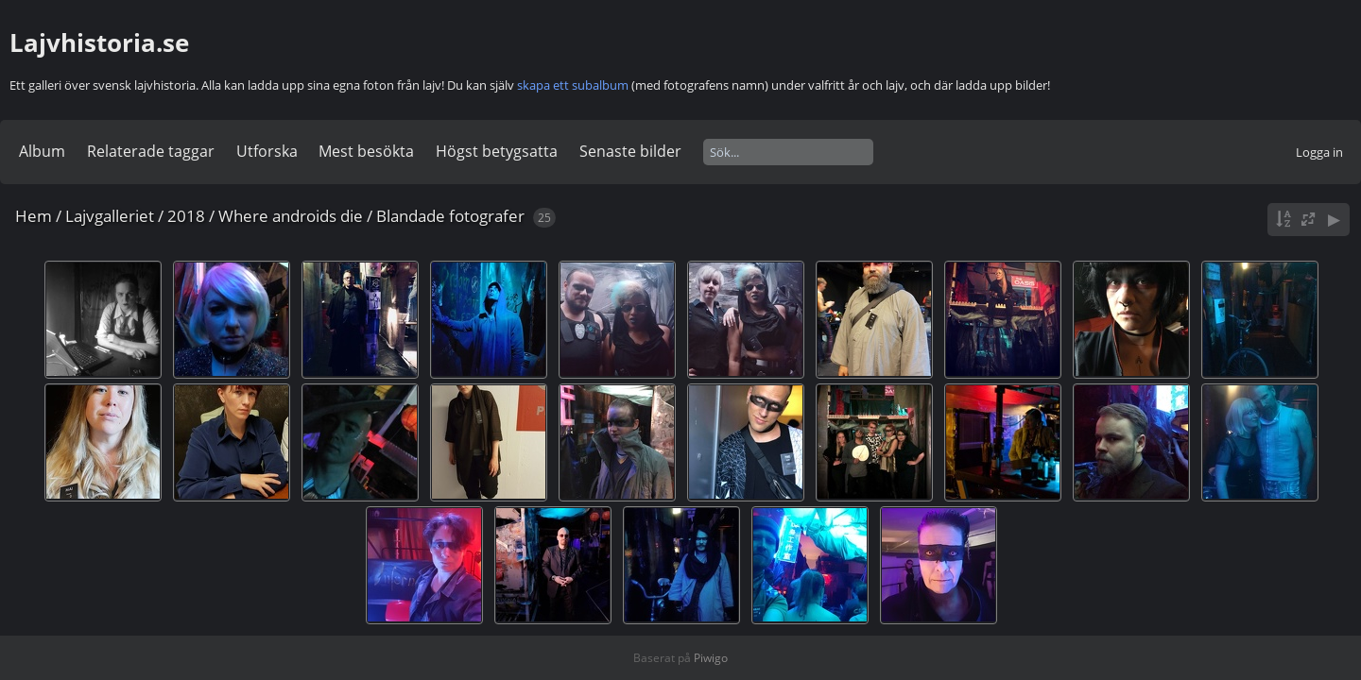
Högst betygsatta (497, 151)
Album (42, 151)
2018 (186, 216)
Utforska (267, 151)
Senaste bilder (630, 151)
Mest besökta (366, 151)
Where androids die (290, 216)
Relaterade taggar (151, 151)
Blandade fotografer (450, 216)
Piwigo (711, 658)
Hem (33, 216)
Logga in (1319, 152)
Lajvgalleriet (109, 216)
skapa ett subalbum (573, 85)
